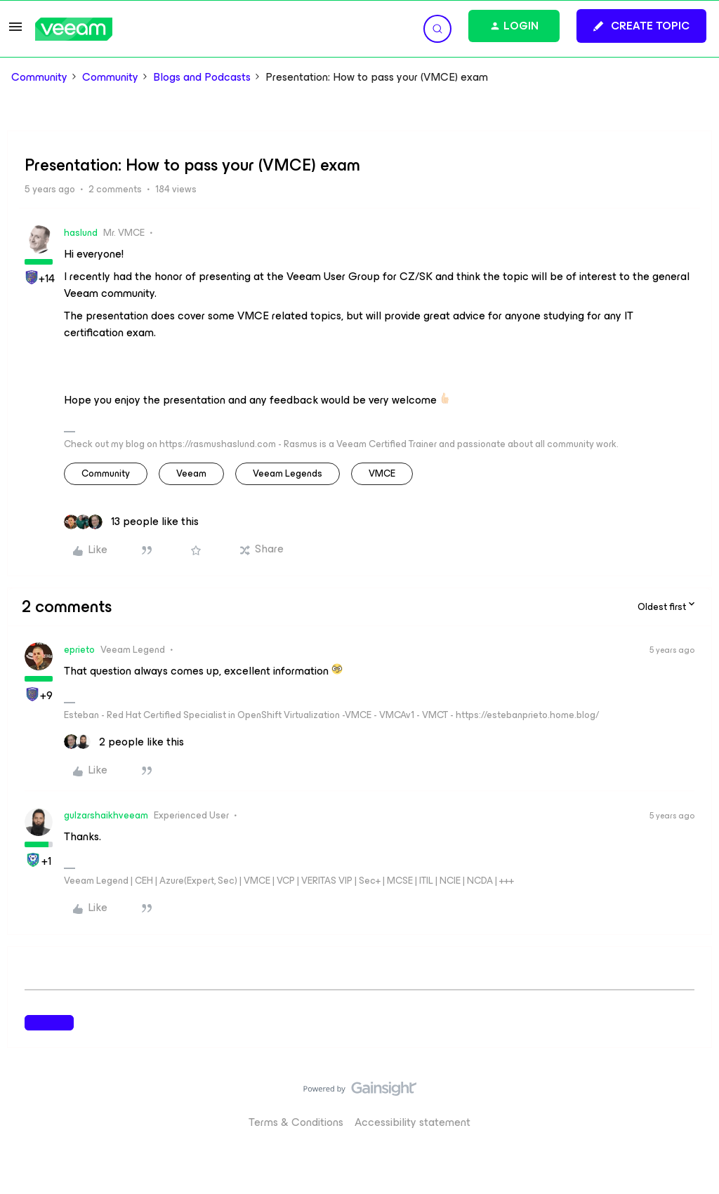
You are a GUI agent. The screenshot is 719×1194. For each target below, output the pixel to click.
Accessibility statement (412, 1122)
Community (39, 77)
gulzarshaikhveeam (106, 815)
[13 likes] (131, 521)
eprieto (79, 649)
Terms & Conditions (296, 1122)
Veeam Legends (287, 473)
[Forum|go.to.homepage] (73, 29)
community (105, 473)
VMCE (382, 473)
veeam (191, 473)
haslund (81, 232)
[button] (15, 31)
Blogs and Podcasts (202, 77)
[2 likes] (124, 742)
